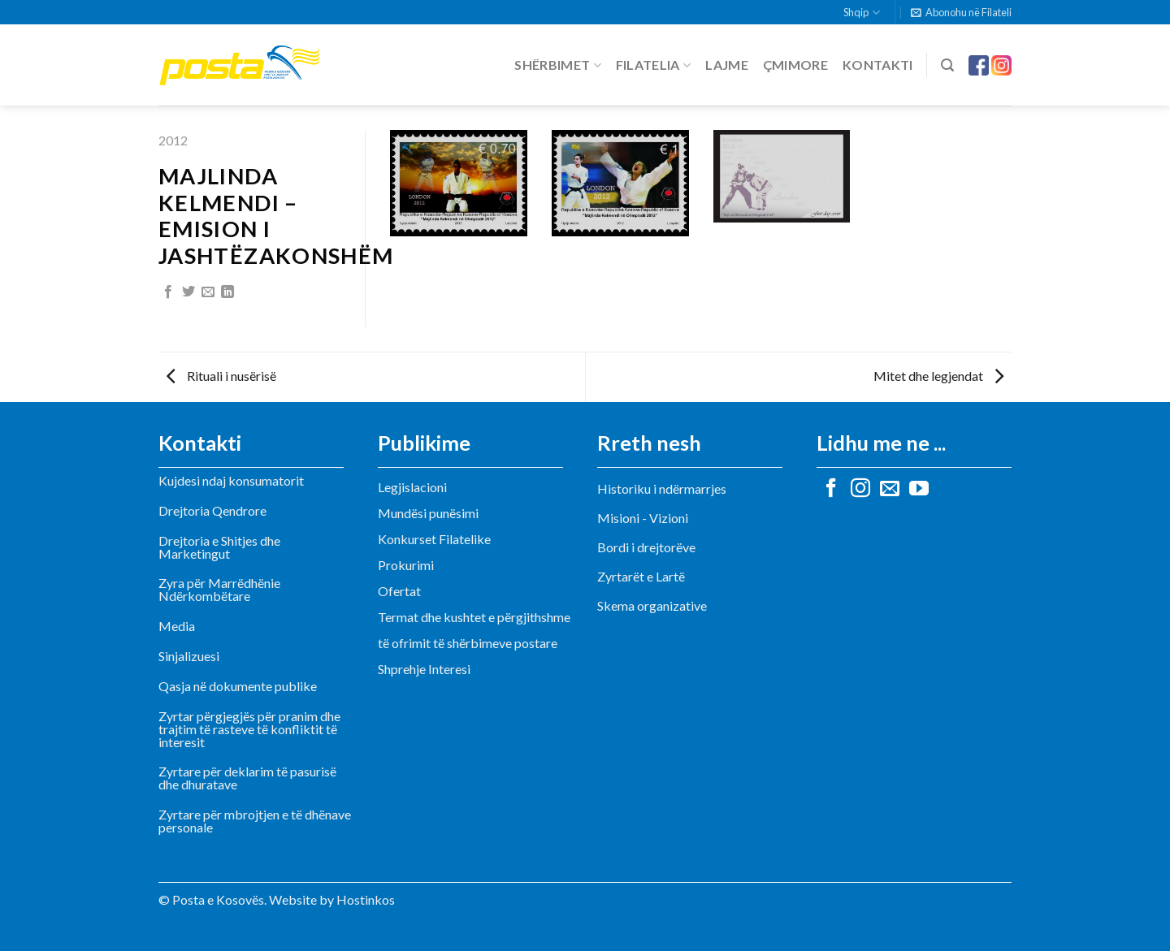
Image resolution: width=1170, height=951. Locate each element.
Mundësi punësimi (428, 513)
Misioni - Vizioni (642, 517)
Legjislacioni (412, 487)
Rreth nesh (649, 442)
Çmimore (795, 64)
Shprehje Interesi (424, 669)
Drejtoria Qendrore (212, 510)
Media (176, 625)
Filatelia (653, 65)
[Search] (947, 65)
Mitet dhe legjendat (938, 375)
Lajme (726, 64)
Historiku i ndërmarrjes (661, 488)
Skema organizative (652, 605)
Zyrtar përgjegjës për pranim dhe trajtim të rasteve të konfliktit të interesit (249, 729)
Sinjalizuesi (188, 656)
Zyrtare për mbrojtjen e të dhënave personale (254, 820)
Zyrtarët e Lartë (641, 576)
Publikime (424, 442)
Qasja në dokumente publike (237, 686)
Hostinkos (365, 899)
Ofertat (399, 591)
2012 (173, 140)
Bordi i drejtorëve (646, 547)
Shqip (861, 12)
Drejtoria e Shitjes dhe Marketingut (219, 547)
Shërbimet (557, 65)
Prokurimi (406, 565)
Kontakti (878, 64)
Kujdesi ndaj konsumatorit (231, 480)
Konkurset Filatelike (434, 539)
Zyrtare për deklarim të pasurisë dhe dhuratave (247, 777)
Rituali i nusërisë (221, 375)
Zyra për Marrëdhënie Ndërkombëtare (219, 589)
